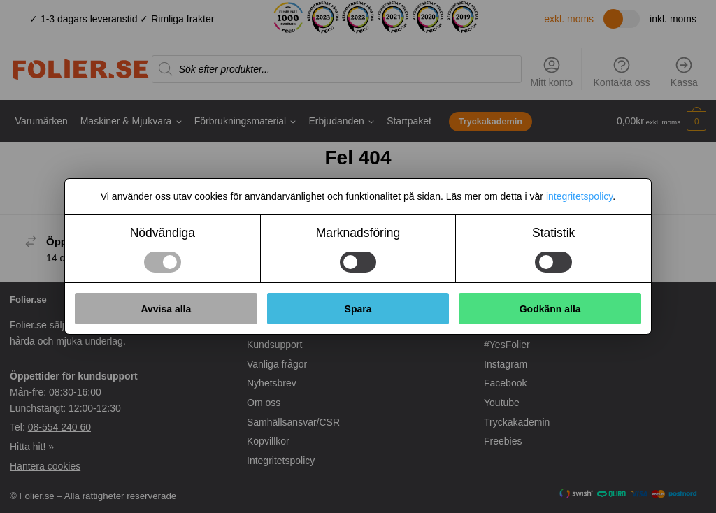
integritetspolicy (579, 196)
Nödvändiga (162, 233)
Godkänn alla (550, 309)
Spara (358, 309)
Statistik (553, 233)
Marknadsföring (358, 233)
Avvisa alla (166, 309)
